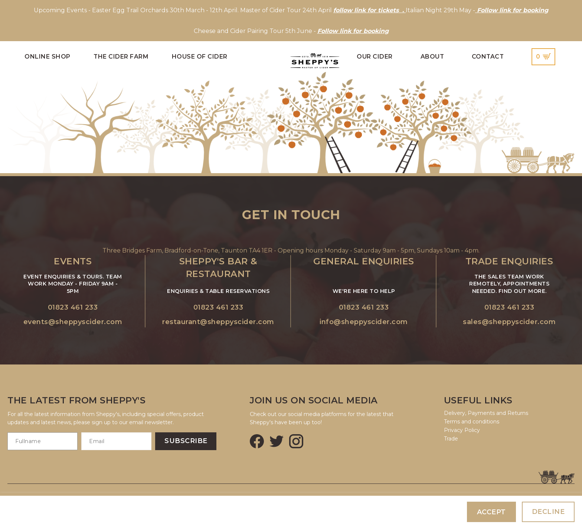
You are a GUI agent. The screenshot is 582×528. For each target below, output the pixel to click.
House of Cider (200, 56)
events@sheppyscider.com (72, 322)
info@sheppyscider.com (364, 322)
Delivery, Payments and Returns (486, 413)
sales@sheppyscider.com (509, 322)
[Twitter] (276, 441)
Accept (491, 512)
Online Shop (47, 56)
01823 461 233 (73, 307)
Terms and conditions (471, 421)
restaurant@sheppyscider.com (218, 322)
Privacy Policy (462, 430)
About (432, 56)
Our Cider (375, 56)
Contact (488, 56)
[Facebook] (257, 441)
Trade (451, 438)
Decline (548, 512)
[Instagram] (296, 441)
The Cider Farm (121, 56)
